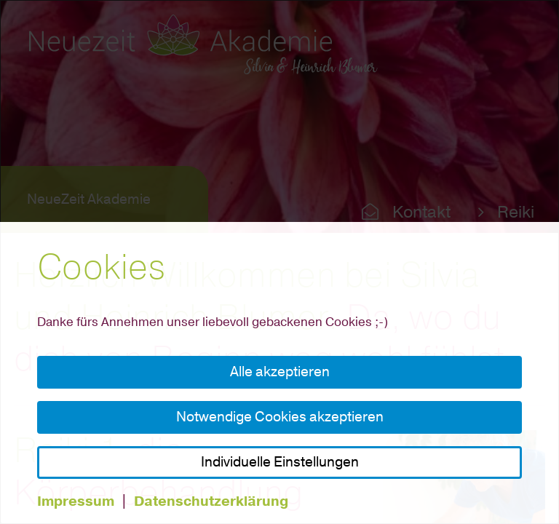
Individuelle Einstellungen (280, 462)
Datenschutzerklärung (211, 501)
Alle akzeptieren (280, 371)
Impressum (75, 501)
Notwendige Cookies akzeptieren (280, 417)
